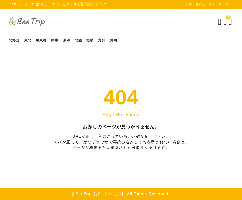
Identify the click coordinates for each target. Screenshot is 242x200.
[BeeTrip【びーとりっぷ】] (31, 21)
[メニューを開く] (227, 22)
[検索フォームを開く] (215, 22)
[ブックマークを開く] (221, 22)
